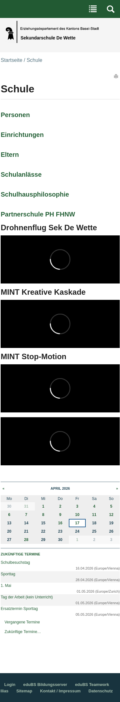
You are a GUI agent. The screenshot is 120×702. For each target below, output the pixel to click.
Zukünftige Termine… (22, 632)
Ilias (4, 691)
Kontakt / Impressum (60, 691)
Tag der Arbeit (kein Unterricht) (27, 597)
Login (9, 684)
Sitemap (24, 691)
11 (94, 514)
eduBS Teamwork (92, 684)
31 (26, 506)
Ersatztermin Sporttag (19, 608)
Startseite (11, 60)
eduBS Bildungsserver (45, 684)
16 (60, 523)
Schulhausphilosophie (35, 194)
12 (111, 514)
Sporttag (8, 574)
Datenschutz (100, 691)
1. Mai (6, 585)
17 (77, 523)
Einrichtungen (22, 134)
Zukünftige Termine (20, 554)
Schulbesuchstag (15, 562)
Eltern (10, 154)
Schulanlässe (21, 174)
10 (77, 514)
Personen (15, 114)
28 (26, 539)
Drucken (116, 76)
